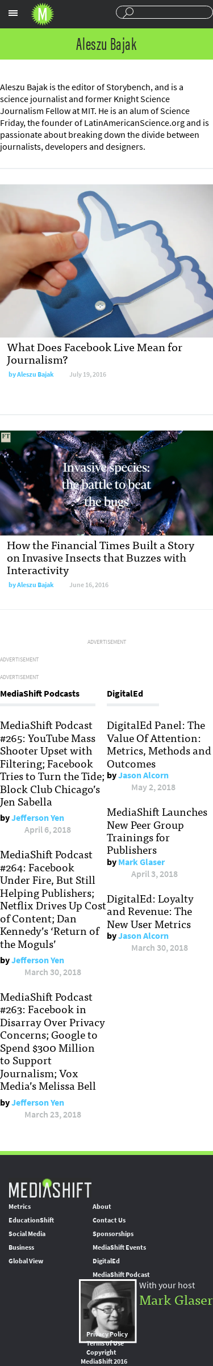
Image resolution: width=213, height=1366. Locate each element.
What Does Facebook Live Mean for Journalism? (94, 352)
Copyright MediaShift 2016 (104, 1357)
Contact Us (109, 1220)
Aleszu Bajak (35, 374)
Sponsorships (113, 1233)
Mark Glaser (141, 862)
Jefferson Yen (37, 818)
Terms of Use (105, 1343)
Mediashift (43, 14)
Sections (13, 13)
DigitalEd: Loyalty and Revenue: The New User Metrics (150, 910)
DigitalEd (106, 1261)
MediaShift (50, 1188)
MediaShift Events (119, 1247)
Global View (26, 1261)
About (102, 1206)
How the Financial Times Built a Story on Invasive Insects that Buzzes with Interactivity (100, 557)
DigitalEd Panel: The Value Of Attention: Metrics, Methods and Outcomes (159, 743)
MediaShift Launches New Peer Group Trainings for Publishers (157, 830)
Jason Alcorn (143, 775)
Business (21, 1247)
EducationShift (31, 1220)
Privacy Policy (107, 1334)
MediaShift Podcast (121, 1274)
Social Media (27, 1233)
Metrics (20, 1206)
